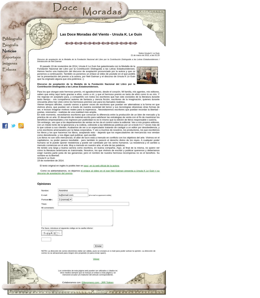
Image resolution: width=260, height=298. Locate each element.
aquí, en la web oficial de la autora (101, 165)
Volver (96, 262)
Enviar (98, 249)
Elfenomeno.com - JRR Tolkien (97, 285)
